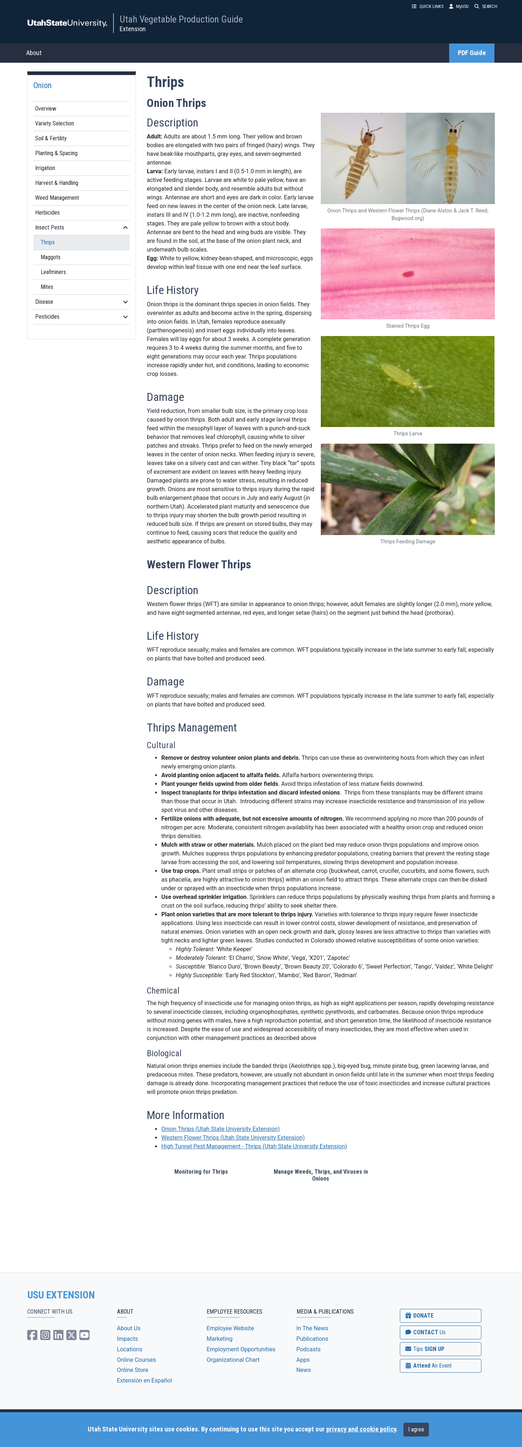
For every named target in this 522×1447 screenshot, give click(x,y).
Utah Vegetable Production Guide (181, 19)
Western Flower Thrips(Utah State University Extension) (232, 1137)
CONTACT (425, 1332)
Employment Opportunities (241, 1349)
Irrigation (45, 168)
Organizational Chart (233, 1359)
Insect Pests (81, 227)
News (304, 1370)
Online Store (132, 1370)
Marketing (219, 1338)
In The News (312, 1328)
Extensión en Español (144, 1380)
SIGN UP (424, 1349)
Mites (47, 286)
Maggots (51, 257)
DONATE (419, 1315)
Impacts (127, 1338)
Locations (129, 1349)
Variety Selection (54, 123)
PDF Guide (472, 53)
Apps (303, 1359)
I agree (416, 1429)
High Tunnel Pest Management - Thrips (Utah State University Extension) (254, 1146)
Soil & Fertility (51, 138)
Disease (81, 301)
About (34, 53)
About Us (129, 1328)
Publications (312, 1338)
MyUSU (459, 6)
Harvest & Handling (56, 182)
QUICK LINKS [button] (427, 6)
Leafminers (53, 272)
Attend (428, 1365)
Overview (45, 108)
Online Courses (136, 1359)
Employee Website (230, 1328)
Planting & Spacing (56, 153)
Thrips (48, 242)
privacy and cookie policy (361, 1429)
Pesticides (81, 316)
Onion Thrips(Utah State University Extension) (220, 1128)
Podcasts (309, 1349)
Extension (133, 29)
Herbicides (47, 212)
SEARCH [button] (486, 6)
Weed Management (57, 197)
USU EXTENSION (61, 1295)
